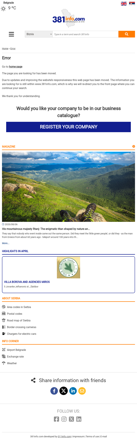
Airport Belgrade (16, 349)
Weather (12, 363)
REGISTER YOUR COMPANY (68, 127)
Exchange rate (15, 356)
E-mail (103, 436)
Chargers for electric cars (21, 333)
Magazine (8, 146)
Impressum (79, 436)
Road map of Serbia (19, 320)
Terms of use (92, 436)
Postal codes (14, 313)
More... (5, 243)
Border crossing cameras (21, 327)
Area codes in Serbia (19, 307)
